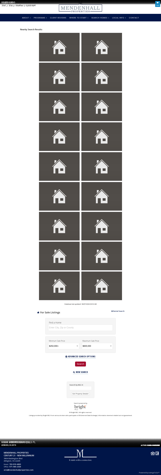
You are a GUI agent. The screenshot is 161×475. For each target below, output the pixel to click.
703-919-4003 (15, 464)
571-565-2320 (15, 466)
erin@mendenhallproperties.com (18, 470)
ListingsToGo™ (153, 472)
